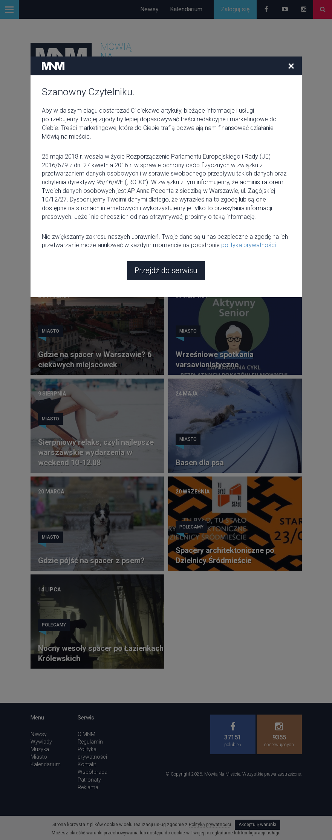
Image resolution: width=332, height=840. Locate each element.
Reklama (88, 787)
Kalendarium (186, 9)
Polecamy (191, 527)
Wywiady (41, 742)
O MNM (86, 734)
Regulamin (90, 742)
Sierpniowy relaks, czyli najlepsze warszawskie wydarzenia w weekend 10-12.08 (96, 452)
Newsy (149, 9)
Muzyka (40, 749)
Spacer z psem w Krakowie (222, 266)
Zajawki (189, 243)
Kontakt (87, 764)
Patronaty (89, 780)
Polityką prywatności (210, 824)
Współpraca (92, 772)
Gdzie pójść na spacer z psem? (91, 560)
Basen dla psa (200, 462)
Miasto (50, 233)
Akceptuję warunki (257, 824)
